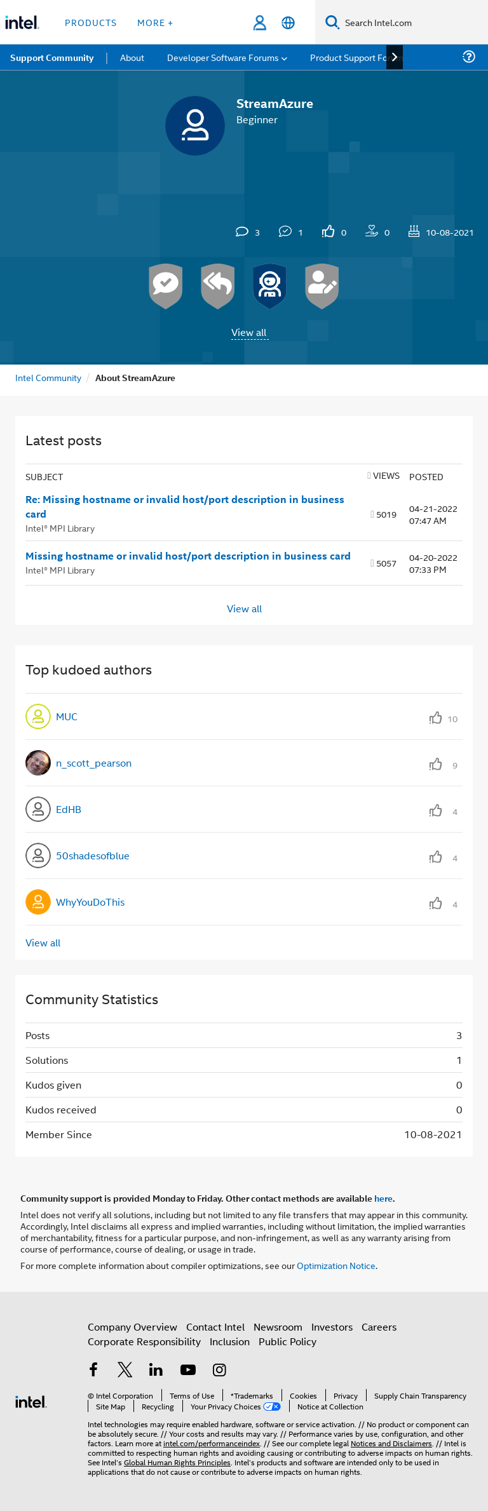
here (383, 1198)
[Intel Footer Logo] (31, 1400)
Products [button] (91, 22)
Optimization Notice (336, 1265)
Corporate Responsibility (144, 1341)
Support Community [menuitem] (51, 57)
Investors (332, 1326)
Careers (379, 1326)
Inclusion (230, 1341)
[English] (288, 22)
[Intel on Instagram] (219, 1371)
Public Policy (287, 1341)
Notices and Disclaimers (391, 1443)
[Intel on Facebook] (93, 1371)
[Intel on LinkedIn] (156, 1371)
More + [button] (155, 22)
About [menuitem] (132, 57)
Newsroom (278, 1326)
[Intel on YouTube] (188, 1371)
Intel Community (48, 377)
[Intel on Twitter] (125, 1371)
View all (248, 332)
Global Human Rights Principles (177, 1462)
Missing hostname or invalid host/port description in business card (188, 556)
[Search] (332, 22)
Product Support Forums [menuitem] (359, 57)
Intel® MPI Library (60, 527)
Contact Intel (215, 1326)
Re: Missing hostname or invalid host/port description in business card (184, 506)
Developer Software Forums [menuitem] (223, 57)
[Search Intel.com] (414, 22)
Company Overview (132, 1326)
